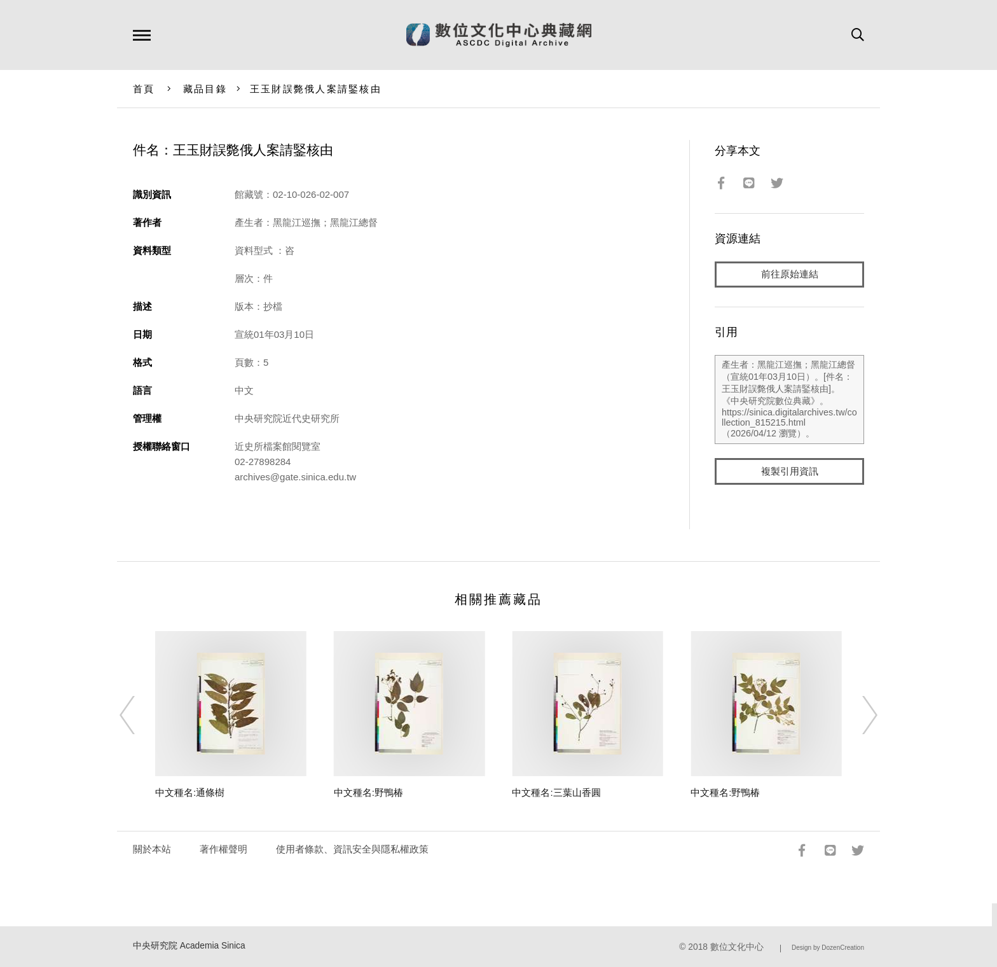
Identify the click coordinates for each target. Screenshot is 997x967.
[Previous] (138, 715)
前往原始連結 (789, 274)
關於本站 (152, 849)
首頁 (144, 88)
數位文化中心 (737, 947)
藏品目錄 (205, 88)
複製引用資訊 (789, 471)
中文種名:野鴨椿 (368, 792)
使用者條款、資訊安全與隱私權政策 (352, 849)
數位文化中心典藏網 (498, 35)
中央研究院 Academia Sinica (189, 945)
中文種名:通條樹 (189, 792)
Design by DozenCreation (828, 947)
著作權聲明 (223, 849)
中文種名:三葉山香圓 (556, 792)
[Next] (858, 715)
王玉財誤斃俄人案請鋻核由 (316, 88)
